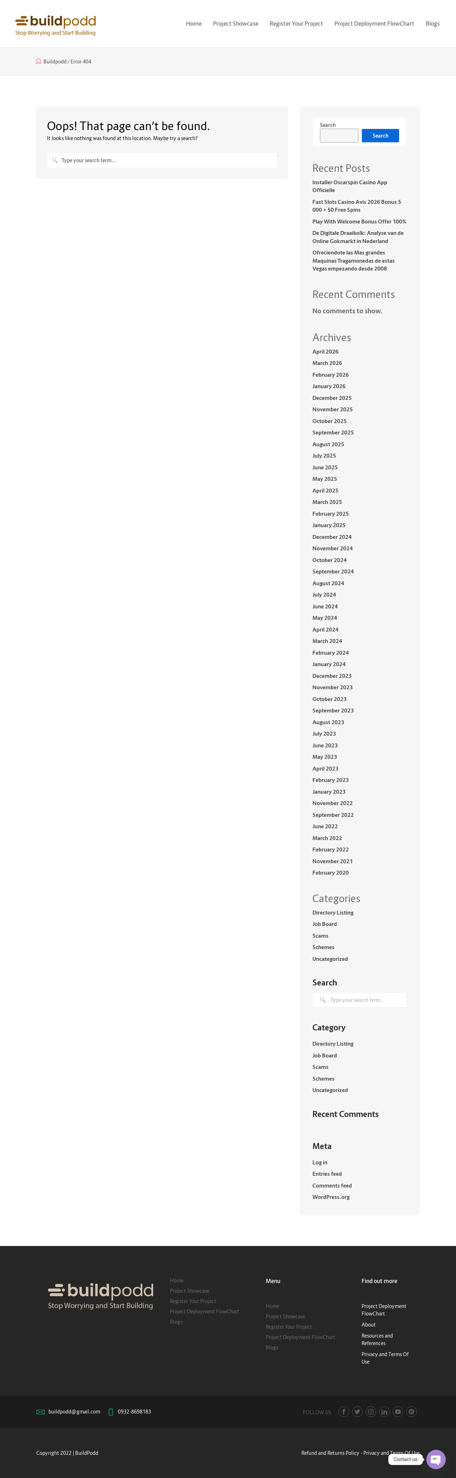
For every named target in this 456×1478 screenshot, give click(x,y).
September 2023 (333, 710)
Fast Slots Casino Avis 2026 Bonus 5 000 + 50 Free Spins (356, 206)
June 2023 (325, 745)
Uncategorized (330, 959)
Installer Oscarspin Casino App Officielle (349, 186)
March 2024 (327, 641)
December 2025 (332, 398)
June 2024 (325, 606)
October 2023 (329, 699)
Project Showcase (235, 23)
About (369, 1325)
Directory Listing (332, 912)
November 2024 (332, 548)
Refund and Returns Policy (330, 1453)
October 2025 (329, 421)
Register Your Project (296, 23)
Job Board (324, 924)
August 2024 (328, 583)
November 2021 (332, 861)
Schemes (323, 947)
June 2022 (325, 826)
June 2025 (325, 467)
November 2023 (332, 687)
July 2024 (324, 594)
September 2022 (333, 815)
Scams (320, 935)
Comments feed (332, 1185)
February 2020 (330, 872)
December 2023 (332, 676)
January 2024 (329, 664)
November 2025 (332, 409)
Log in (319, 1162)
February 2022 (330, 849)
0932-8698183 (134, 1412)
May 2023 (324, 756)
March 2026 (327, 363)
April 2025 (325, 490)
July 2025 (324, 455)
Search (328, 125)
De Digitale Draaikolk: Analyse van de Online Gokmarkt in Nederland (358, 237)
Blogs (433, 23)
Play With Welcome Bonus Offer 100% (359, 221)
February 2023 (330, 780)
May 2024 (324, 617)
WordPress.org (330, 1197)
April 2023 (325, 768)
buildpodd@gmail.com (74, 1412)
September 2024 (333, 571)
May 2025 (324, 478)
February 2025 (330, 513)
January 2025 (329, 525)
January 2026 (329, 386)
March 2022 (327, 838)
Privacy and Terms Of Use (391, 1453)
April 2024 (325, 629)
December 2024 (332, 537)
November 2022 (332, 803)
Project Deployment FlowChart (374, 23)
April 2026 (325, 351)
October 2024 (329, 560)
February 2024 (330, 652)
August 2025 (328, 444)
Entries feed (327, 1173)
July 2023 (324, 733)
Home (194, 23)
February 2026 (330, 374)
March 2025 (327, 502)
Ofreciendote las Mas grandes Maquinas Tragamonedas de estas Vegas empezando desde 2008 (353, 260)
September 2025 (333, 432)
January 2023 (329, 791)
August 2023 (328, 722)
